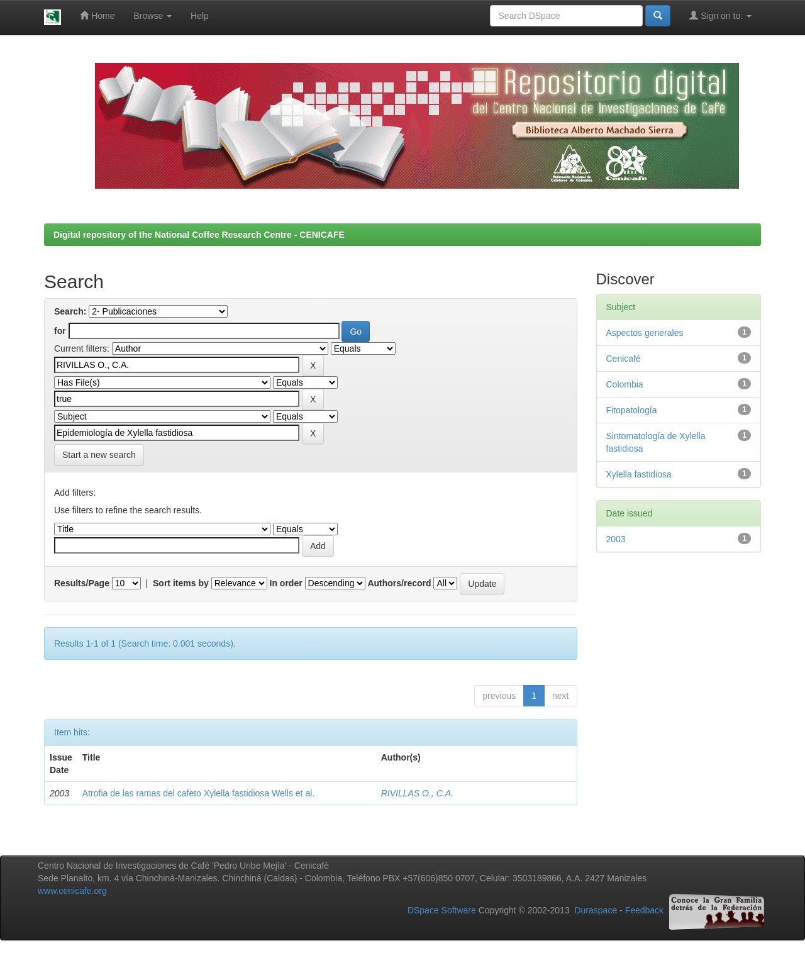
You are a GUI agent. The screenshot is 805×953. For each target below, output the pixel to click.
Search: (70, 311)
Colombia (624, 384)
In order (286, 583)
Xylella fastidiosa (639, 474)
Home (97, 15)
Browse (153, 16)
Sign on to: (720, 15)
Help (200, 16)
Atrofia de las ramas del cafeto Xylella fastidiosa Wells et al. (198, 793)
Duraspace (595, 911)
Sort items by (181, 583)
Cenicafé (623, 359)
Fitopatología (631, 410)
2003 (616, 539)
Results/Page (81, 583)
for (60, 331)
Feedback (644, 911)
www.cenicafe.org (72, 891)
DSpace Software (442, 911)
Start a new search (99, 455)
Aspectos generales (645, 333)
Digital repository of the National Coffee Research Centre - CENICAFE (199, 235)
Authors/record (399, 583)
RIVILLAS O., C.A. (417, 793)
